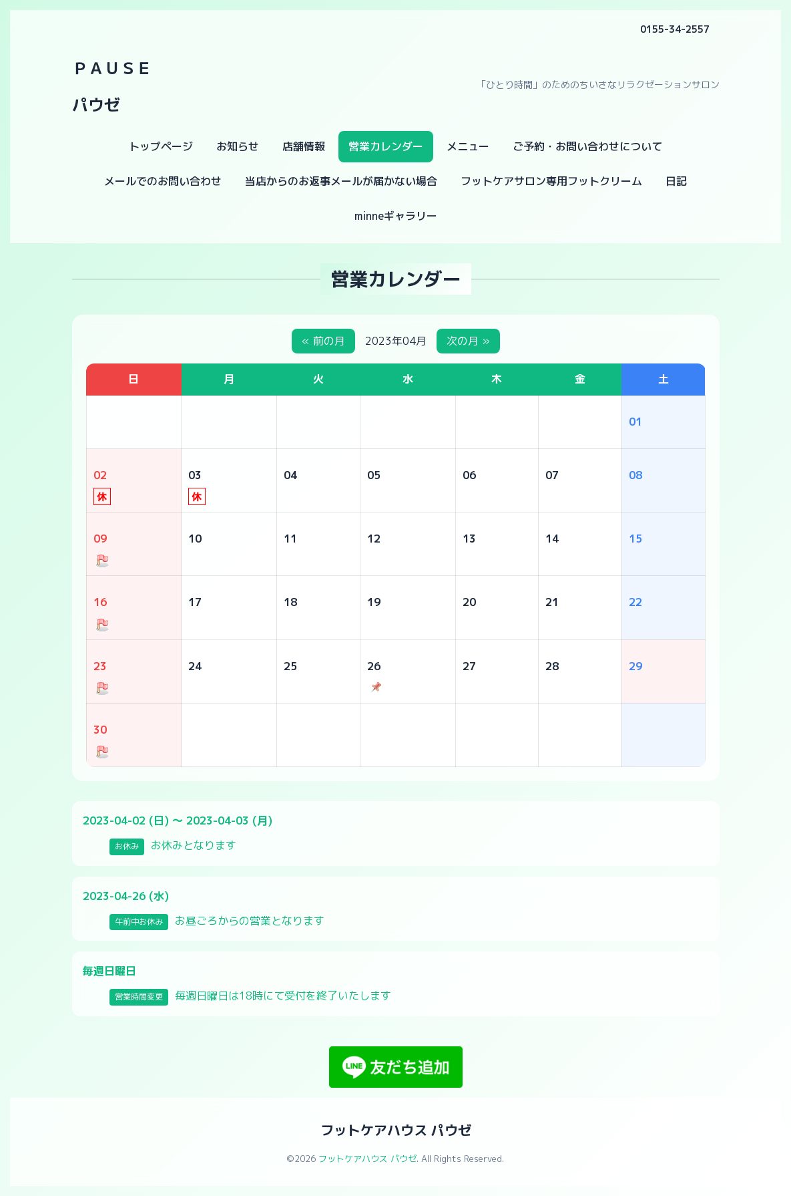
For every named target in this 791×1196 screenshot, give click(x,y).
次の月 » (468, 340)
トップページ (161, 146)
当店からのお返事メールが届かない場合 (341, 181)
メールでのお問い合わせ (163, 181)
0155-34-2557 (675, 29)
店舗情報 (303, 146)
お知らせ (237, 146)
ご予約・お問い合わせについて (587, 146)
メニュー (468, 146)
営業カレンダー (385, 146)
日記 (676, 181)
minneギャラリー (395, 215)
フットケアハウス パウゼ (395, 1129)
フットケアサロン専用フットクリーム (551, 181)
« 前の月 (323, 340)
